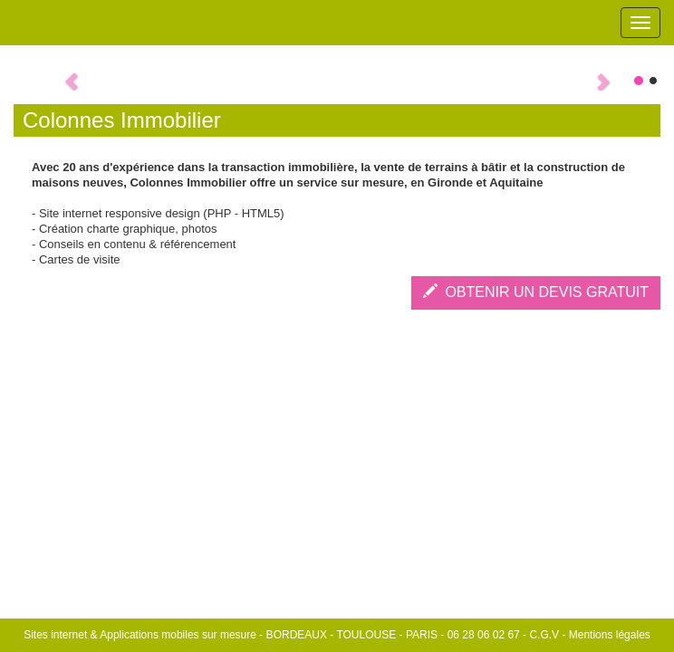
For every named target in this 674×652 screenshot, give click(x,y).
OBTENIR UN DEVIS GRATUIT (536, 292)
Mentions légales (609, 634)
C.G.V (544, 634)
